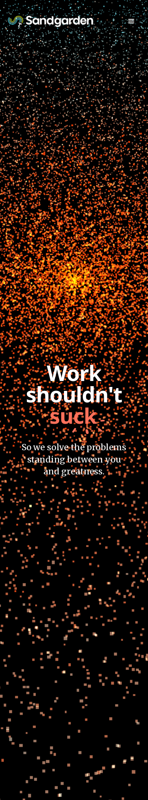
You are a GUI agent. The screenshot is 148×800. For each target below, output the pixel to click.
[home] (51, 21)
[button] (131, 21)
